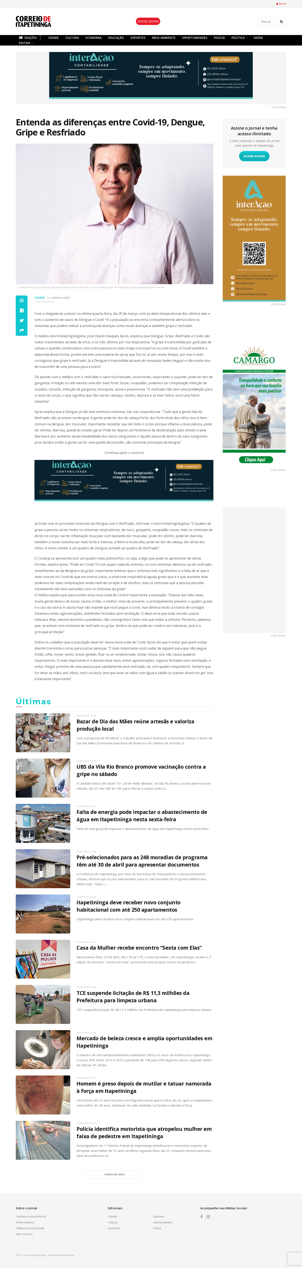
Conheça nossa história (31, 1216)
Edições (28, 38)
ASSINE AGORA (148, 21)
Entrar (281, 3)
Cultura (72, 38)
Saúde (258, 38)
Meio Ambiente (164, 38)
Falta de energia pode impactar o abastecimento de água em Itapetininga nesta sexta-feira (142, 815)
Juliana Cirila (61, 297)
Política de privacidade (30, 1228)
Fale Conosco (24, 1234)
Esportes (138, 38)
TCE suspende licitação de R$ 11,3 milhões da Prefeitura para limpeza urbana (133, 996)
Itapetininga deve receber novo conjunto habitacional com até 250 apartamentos (129, 906)
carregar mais (114, 1174)
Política (238, 38)
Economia (94, 38)
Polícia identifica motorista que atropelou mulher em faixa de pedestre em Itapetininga (144, 1132)
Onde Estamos (25, 1222)
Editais (24, 43)
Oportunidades (194, 38)
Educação (116, 38)
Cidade (53, 38)
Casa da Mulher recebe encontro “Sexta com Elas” (139, 947)
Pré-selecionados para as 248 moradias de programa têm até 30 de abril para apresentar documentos (142, 861)
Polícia (219, 38)
